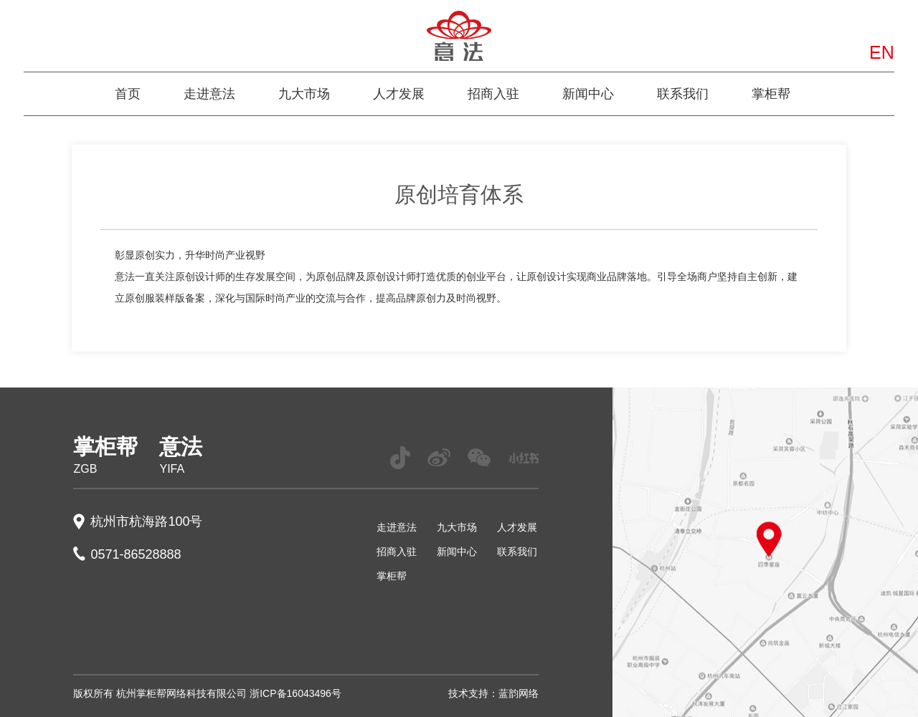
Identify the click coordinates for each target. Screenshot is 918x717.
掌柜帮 (771, 94)
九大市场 (304, 94)
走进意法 (209, 94)
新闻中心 (588, 94)
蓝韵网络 (518, 693)
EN (881, 52)
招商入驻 (493, 94)
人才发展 (399, 94)
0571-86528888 (135, 554)
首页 (128, 94)
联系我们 (683, 94)
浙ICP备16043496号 (295, 693)
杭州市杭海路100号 (146, 521)
